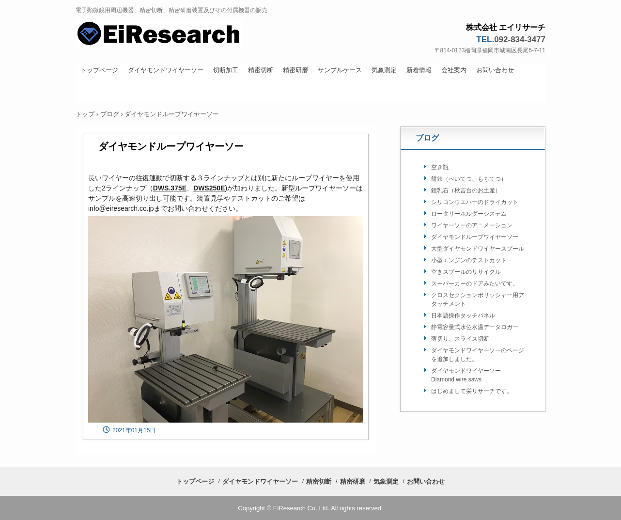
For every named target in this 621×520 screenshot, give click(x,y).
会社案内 (453, 70)
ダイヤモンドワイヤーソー (165, 70)
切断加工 (225, 70)
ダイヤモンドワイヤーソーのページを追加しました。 (477, 354)
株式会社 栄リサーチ (185, 34)
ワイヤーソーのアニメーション (471, 225)
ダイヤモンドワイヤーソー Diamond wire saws (469, 375)
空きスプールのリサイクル (466, 271)
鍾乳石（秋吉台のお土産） (466, 190)
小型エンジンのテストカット (469, 260)
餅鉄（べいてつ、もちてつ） (469, 178)
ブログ (109, 114)
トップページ (99, 70)
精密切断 (260, 70)
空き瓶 (440, 167)
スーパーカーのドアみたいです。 (474, 283)
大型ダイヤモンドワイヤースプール (477, 248)
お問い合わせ (495, 70)
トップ (85, 114)
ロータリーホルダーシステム (469, 213)
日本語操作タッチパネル (463, 315)
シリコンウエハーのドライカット (474, 202)
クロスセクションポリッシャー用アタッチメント (477, 299)
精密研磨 (295, 70)
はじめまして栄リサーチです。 (471, 391)
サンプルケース (340, 70)
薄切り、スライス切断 (460, 338)
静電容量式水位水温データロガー (474, 327)
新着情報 (419, 70)
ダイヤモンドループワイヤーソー (474, 237)
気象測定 (384, 70)
